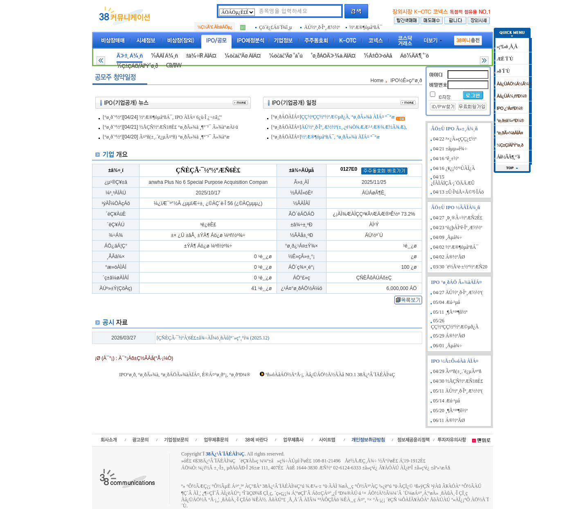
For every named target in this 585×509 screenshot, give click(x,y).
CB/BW (173, 65)
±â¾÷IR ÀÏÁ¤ (201, 55)
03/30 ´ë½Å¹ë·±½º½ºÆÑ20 (460, 267)
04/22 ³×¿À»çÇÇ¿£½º (455, 139)
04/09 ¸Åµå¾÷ (447, 237)
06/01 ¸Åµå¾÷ (447, 345)
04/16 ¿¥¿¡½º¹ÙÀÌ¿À (454, 168)
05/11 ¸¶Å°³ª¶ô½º (450, 312)
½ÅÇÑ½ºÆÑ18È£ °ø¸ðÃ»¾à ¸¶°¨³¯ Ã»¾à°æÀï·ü (189, 127)
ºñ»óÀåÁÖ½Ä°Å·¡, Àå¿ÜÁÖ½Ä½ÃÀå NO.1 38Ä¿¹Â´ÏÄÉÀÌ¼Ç (330, 374)
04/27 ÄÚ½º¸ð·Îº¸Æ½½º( (458, 292)
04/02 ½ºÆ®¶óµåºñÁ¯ (456, 247)
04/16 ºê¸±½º (446, 158)
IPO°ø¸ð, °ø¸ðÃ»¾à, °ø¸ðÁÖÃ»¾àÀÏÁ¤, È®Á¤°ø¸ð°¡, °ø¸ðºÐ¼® (184, 374)
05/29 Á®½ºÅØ (449, 336)
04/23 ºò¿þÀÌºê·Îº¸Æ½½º (457, 227)
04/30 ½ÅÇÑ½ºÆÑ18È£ (458, 381)
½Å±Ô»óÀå (377, 55)
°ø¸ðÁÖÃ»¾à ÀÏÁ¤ (333, 55)
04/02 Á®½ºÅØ (449, 257)
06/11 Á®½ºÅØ (449, 420)
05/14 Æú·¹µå (446, 401)
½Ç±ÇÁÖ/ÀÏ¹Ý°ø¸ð (137, 66)
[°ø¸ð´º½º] (113, 117)
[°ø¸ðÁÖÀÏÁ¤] (286, 117)
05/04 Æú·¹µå (446, 302)
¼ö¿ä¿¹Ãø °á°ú (285, 55)
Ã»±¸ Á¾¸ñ (129, 55)
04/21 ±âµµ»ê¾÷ (450, 149)
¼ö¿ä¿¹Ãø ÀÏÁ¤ (242, 55)
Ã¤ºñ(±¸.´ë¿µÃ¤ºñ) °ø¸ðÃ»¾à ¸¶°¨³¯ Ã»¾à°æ (185, 137)
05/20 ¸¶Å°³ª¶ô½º (450, 410)
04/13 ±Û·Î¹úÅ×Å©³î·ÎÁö (458, 192)
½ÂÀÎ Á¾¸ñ (164, 55)
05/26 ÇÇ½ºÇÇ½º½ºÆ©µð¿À (455, 324)
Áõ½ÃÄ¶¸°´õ (414, 55)
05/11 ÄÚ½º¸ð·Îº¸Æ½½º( (458, 391)
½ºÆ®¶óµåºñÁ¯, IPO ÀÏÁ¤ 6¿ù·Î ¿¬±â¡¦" (181, 117)
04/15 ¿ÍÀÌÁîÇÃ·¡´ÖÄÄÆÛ (453, 180)
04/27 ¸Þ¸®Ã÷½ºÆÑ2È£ (458, 218)
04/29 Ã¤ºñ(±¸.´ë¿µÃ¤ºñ (457, 371)
